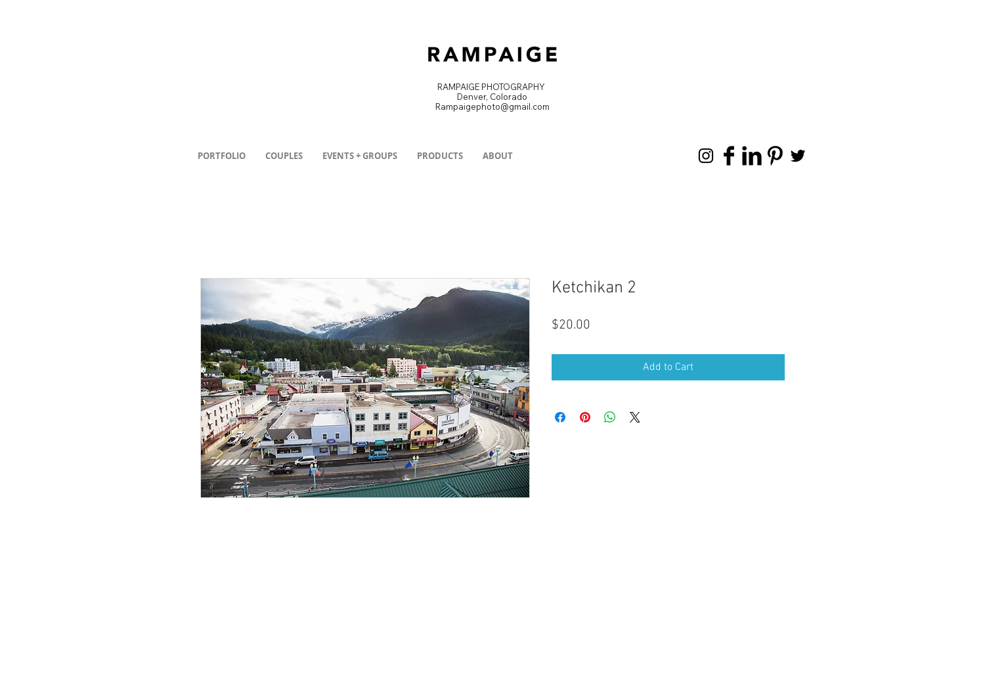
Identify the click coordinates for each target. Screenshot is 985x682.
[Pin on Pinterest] (585, 417)
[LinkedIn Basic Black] (752, 156)
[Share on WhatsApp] (610, 417)
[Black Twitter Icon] (798, 156)
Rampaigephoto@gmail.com (492, 106)
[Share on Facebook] (560, 417)
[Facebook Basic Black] (729, 156)
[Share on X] (635, 417)
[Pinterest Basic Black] (775, 156)
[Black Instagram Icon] (706, 156)
